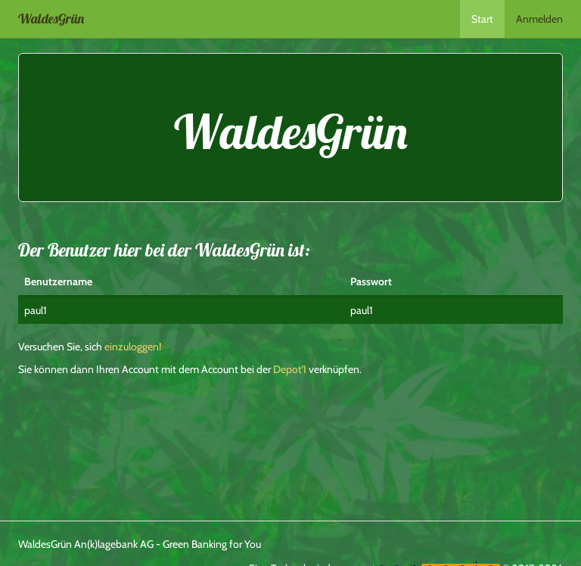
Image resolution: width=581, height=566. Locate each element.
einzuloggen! (132, 346)
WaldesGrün (51, 18)
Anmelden (539, 19)
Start (482, 19)
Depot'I (289, 369)
